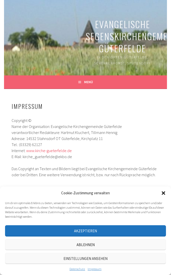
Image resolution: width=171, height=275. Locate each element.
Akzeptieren (85, 230)
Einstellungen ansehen (85, 258)
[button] (163, 193)
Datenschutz (77, 269)
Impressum (94, 269)
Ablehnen (86, 244)
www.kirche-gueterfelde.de (49, 150)
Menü (88, 82)
